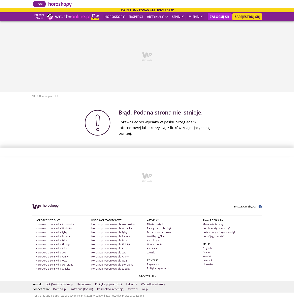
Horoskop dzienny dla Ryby (51, 232)
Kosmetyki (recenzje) (110, 289)
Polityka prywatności (158, 268)
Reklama (131, 284)
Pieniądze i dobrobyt (159, 228)
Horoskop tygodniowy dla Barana (110, 236)
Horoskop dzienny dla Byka (51, 240)
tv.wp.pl (133, 289)
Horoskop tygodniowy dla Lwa (108, 252)
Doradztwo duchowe (159, 232)
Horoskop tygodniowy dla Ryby (109, 232)
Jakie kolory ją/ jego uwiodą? (219, 232)
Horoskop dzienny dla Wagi (51, 260)
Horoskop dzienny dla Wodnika (54, 228)
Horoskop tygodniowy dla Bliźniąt (110, 244)
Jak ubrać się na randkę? (216, 228)
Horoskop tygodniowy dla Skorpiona (112, 264)
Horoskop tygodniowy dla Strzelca (111, 268)
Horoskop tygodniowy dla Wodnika (111, 228)
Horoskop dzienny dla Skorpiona (54, 264)
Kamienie (152, 248)
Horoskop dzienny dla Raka (51, 248)
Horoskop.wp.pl (47, 96)
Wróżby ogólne (156, 236)
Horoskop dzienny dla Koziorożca (55, 224)
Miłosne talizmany (213, 224)
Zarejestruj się (247, 17)
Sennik (178, 17)
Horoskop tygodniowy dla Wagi (109, 260)
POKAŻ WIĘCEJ (147, 276)
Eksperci (136, 17)
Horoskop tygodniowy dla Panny (110, 256)
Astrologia (153, 240)
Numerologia (154, 244)
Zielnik (151, 252)
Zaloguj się (220, 17)
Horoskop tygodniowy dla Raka (109, 248)
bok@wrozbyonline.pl (59, 284)
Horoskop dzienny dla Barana (53, 236)
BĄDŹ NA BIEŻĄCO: (248, 206)
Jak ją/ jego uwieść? (213, 236)
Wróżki (207, 256)
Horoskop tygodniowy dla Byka (109, 240)
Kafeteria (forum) (81, 289)
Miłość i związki (155, 224)
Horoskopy (114, 17)
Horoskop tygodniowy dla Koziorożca (113, 224)
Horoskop (209, 264)
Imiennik (195, 17)
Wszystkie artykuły (153, 284)
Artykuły (157, 17)
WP (34, 96)
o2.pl (145, 289)
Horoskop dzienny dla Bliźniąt (53, 244)
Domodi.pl (59, 289)
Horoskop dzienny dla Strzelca (53, 268)
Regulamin (153, 264)
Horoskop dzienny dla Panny (52, 256)
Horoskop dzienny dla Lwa (51, 252)
